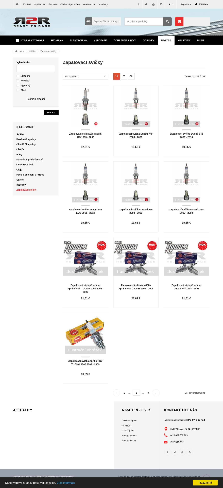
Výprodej (25, 85)
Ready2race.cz (129, 435)
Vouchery (103, 4)
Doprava (53, 4)
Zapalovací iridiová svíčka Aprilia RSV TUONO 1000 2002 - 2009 (85, 288)
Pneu (200, 40)
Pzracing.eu (128, 430)
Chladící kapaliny (26, 144)
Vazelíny (21, 184)
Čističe (20, 149)
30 (131, 76)
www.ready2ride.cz (190, 477)
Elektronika (78, 40)
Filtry (19, 154)
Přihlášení (201, 4)
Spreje (20, 179)
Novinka (25, 80)
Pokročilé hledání (36, 99)
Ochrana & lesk (25, 164)
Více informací (66, 482)
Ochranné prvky (125, 40)
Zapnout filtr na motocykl (102, 21)
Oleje (19, 169)
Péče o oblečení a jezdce (30, 174)
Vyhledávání (23, 62)
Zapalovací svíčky (48, 51)
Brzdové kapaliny (26, 139)
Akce (23, 90)
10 (116, 76)
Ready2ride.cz (129, 440)
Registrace (186, 4)
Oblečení (184, 40)
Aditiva (20, 134)
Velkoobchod (89, 4)
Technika (57, 40)
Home (21, 51)
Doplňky (148, 40)
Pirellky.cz (127, 425)
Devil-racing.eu (129, 420)
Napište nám (40, 4)
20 (124, 76)
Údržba (166, 40)
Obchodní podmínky (70, 4)
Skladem (25, 76)
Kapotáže (100, 40)
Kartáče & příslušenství (29, 159)
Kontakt (27, 4)
